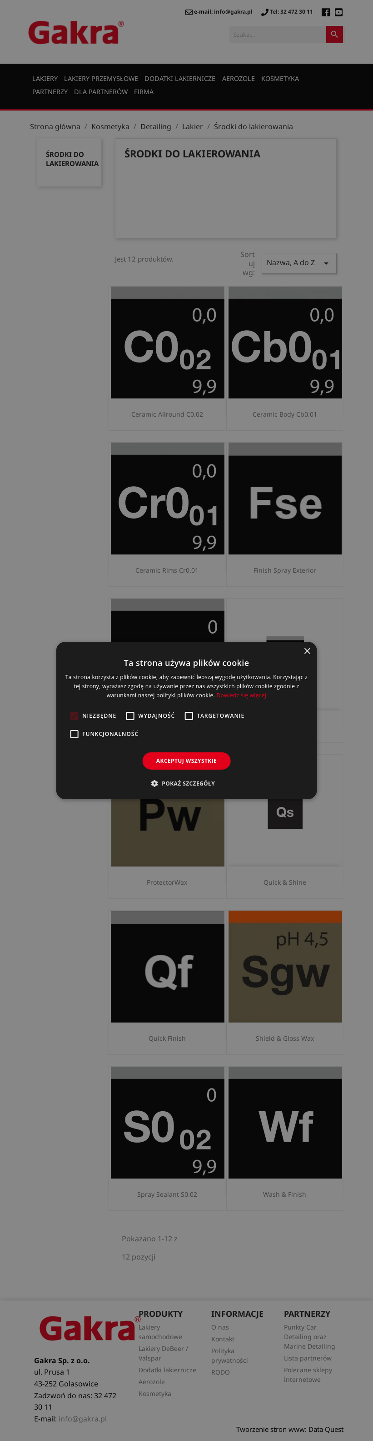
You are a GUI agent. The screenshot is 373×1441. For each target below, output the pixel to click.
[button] (186, 783)
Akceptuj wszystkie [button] (186, 761)
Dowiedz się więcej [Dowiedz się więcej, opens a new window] (241, 695)
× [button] (306, 651)
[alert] (186, 720)
